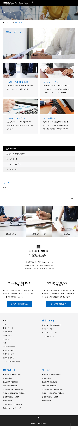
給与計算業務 (7, 400)
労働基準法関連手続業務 (11, 397)
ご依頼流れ (6, 339)
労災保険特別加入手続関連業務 (13, 389)
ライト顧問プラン (11, 169)
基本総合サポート (9, 332)
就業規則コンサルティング (12, 408)
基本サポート (48, 320)
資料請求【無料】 (9, 350)
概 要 (4, 324)
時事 (4, 188)
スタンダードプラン (12, 159)
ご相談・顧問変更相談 (19, 304)
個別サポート (7, 335)
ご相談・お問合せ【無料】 (12, 361)
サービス (46, 370)
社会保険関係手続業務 (10, 382)
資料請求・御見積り (58, 304)
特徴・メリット (8, 328)
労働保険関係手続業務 (10, 386)
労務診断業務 (7, 378)
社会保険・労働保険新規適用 (15, 154)
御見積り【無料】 (9, 354)
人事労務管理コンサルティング (13, 404)
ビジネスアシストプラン (14, 164)
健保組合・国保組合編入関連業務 (14, 393)
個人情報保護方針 (9, 346)
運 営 (4, 343)
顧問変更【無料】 (9, 358)
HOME (5, 320)
